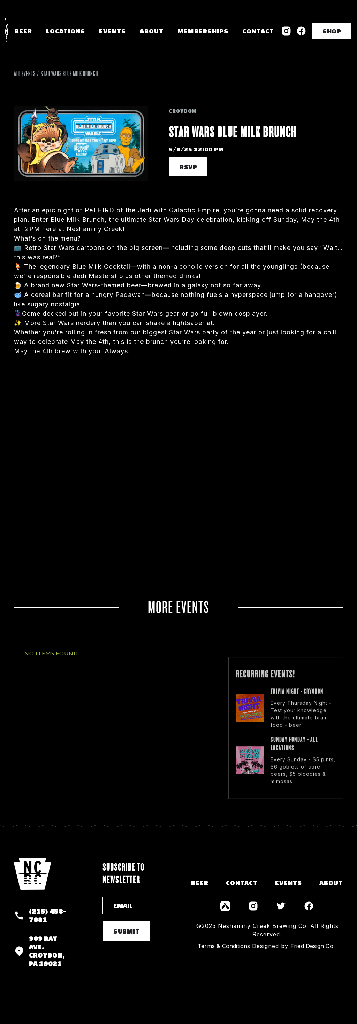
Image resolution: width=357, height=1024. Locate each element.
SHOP (331, 31)
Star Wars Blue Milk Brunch (69, 73)
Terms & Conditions (224, 946)
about (331, 883)
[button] (65, 31)
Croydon (182, 111)
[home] (6, 31)
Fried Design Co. (312, 946)
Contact (258, 31)
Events (112, 31)
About (152, 31)
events (288, 883)
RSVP (188, 167)
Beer (23, 31)
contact (242, 883)
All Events (25, 73)
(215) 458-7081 (47, 915)
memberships (202, 31)
